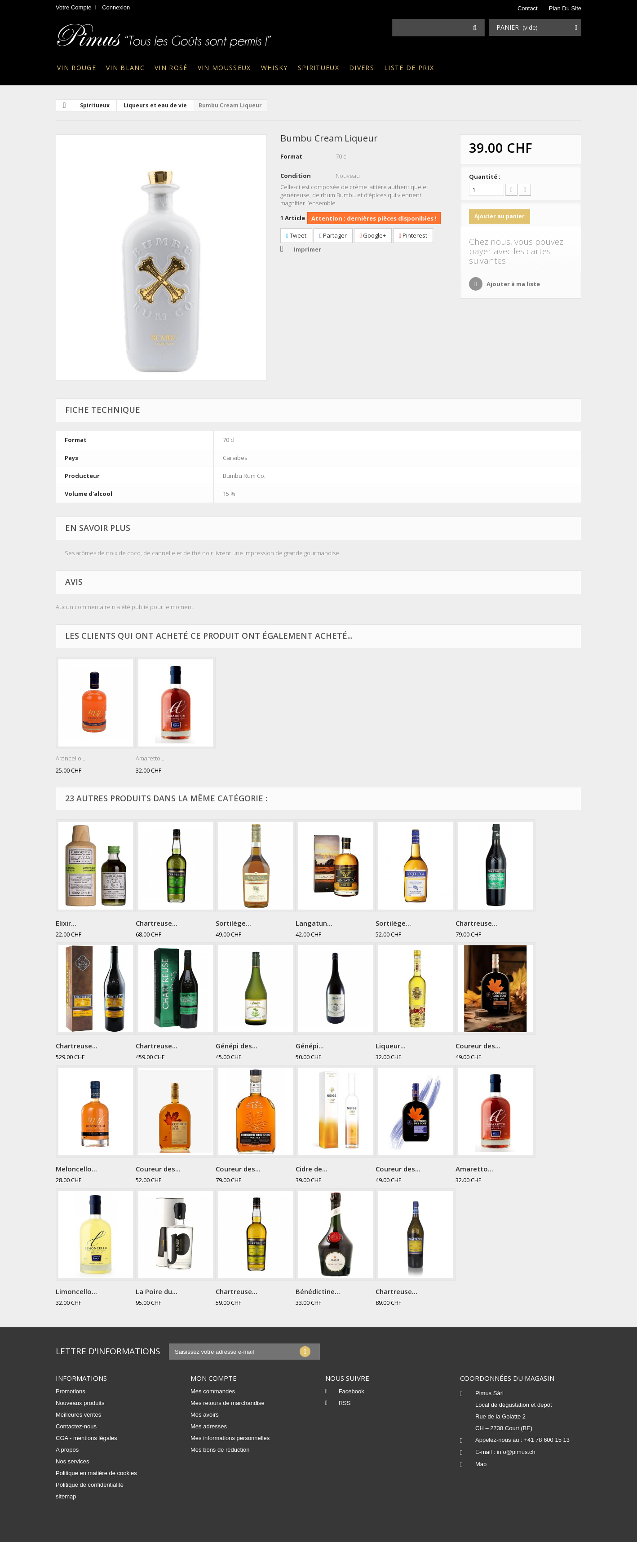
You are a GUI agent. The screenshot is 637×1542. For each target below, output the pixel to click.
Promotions (70, 1391)
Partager (333, 235)
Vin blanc (125, 67)
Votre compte (74, 7)
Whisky (274, 67)
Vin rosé (171, 67)
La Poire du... (156, 1291)
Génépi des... (236, 1045)
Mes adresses (208, 1426)
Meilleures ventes (78, 1414)
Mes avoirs (204, 1414)
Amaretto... (150, 758)
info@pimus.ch (516, 1452)
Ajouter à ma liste (512, 284)
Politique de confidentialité (90, 1484)
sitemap (66, 1496)
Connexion (116, 7)
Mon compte (213, 1378)
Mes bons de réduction (220, 1449)
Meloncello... (76, 1168)
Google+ (373, 235)
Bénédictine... (318, 1291)
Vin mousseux (224, 67)
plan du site (565, 8)
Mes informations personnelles (230, 1438)
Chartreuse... (156, 923)
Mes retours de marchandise (227, 1403)
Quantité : (484, 176)
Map (481, 1464)
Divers (361, 67)
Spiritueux (318, 67)
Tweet (296, 235)
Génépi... (310, 1045)
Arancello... (70, 758)
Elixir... (66, 923)
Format (291, 156)
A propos (67, 1449)
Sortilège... (233, 923)
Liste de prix (409, 67)
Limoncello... (76, 1291)
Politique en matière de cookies (96, 1473)
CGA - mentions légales (86, 1438)
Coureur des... (478, 1045)
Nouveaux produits (80, 1403)
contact (528, 8)
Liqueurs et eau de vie (155, 105)
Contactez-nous (76, 1426)
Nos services (72, 1461)
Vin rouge (76, 67)
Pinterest (413, 235)
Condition (295, 176)
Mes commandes (212, 1391)
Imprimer (307, 249)
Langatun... (314, 923)
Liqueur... (391, 1045)
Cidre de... (311, 1168)
